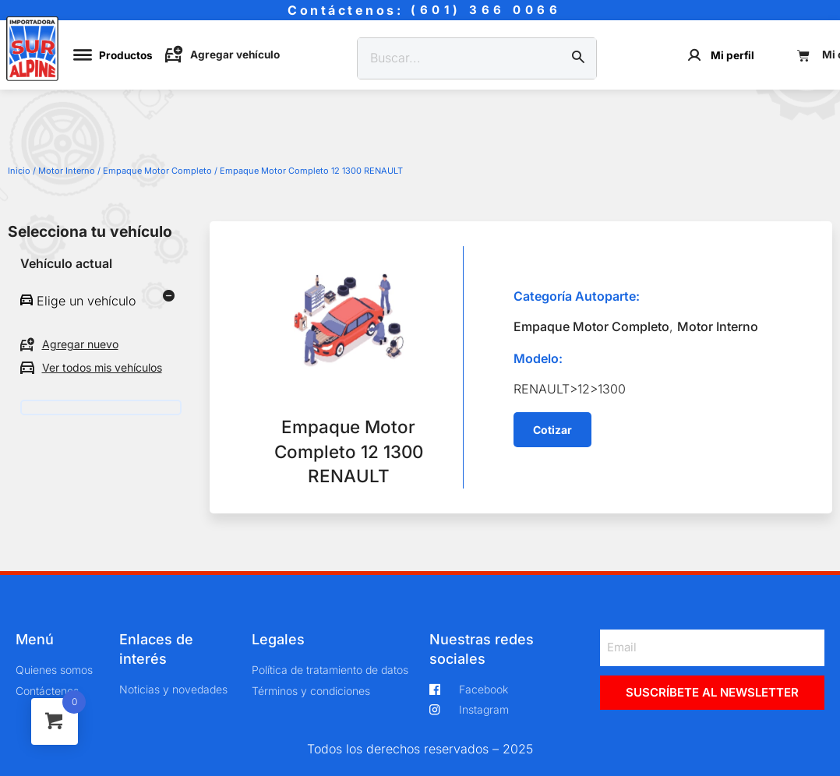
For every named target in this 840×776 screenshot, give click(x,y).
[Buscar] (578, 58)
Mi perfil (732, 55)
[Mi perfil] (694, 55)
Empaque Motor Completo (157, 170)
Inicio (19, 170)
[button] (552, 430)
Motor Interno (66, 170)
